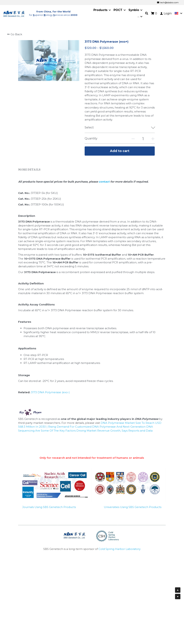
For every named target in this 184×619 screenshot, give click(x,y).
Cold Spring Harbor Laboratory (119, 548)
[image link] (14, 11)
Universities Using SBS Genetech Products (132, 506)
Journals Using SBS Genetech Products (49, 506)
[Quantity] (143, 136)
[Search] (146, 12)
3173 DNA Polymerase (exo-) (50, 391)
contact (104, 180)
